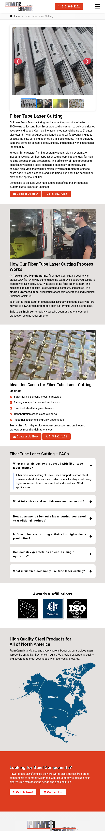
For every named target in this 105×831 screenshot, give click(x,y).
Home (15, 16)
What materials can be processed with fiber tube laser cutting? (48, 469)
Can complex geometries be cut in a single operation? (43, 558)
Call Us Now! (23, 796)
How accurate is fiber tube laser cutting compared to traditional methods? (49, 522)
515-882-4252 (69, 6)
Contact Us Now (25, 197)
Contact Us (53, 796)
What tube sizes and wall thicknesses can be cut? (48, 505)
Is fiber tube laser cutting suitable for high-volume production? (49, 540)
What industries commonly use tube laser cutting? (49, 575)
